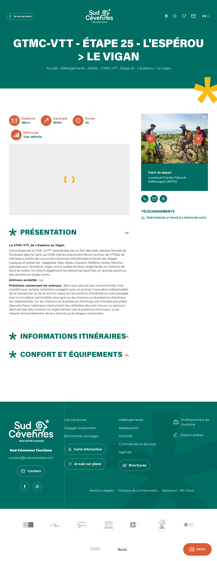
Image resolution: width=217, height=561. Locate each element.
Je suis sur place (20, 16)
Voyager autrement (80, 428)
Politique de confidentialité (137, 490)
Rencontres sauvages (81, 436)
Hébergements (131, 420)
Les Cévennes (75, 420)
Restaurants (128, 428)
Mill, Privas (187, 490)
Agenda (125, 452)
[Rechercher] (175, 16)
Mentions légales (101, 490)
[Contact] (193, 16)
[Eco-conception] (166, 16)
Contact (31, 471)
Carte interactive (85, 449)
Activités (126, 436)
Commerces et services (137, 444)
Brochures (134, 465)
